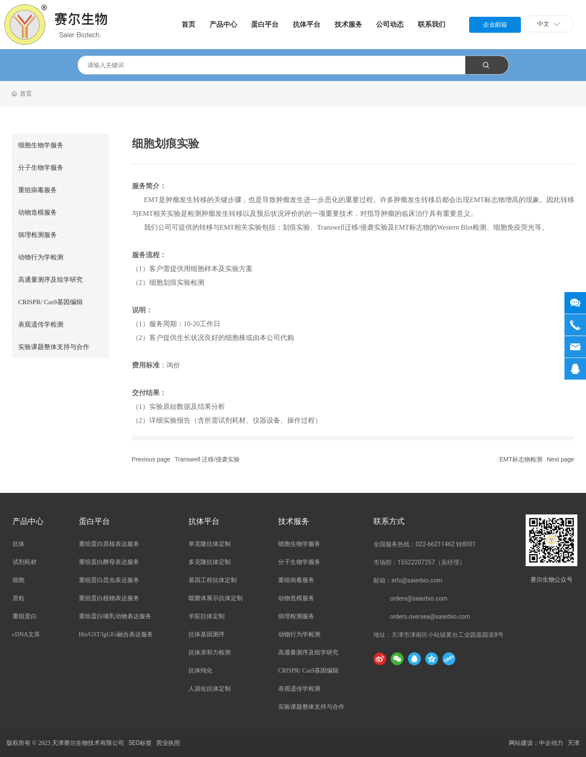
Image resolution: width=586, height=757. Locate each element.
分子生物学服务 (40, 167)
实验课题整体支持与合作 (53, 346)
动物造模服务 (37, 212)
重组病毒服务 (37, 190)
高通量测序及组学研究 (50, 279)
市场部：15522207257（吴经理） (419, 562)
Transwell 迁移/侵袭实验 (207, 459)
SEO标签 (140, 742)
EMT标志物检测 (520, 459)
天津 (573, 743)
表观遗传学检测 (40, 324)
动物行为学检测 (40, 257)
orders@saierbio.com (418, 598)
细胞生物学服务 (40, 145)
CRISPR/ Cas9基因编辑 (50, 302)
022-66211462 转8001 (446, 544)
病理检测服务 (37, 234)
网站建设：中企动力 (536, 743)
